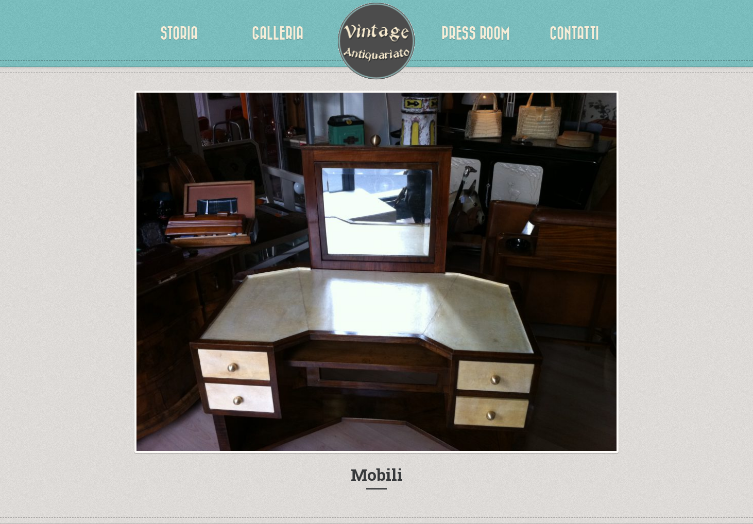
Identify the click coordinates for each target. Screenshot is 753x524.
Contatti (574, 33)
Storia (179, 33)
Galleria (277, 33)
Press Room (475, 33)
